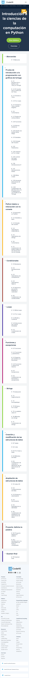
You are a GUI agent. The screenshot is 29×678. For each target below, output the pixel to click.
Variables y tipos (16, 218)
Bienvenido (11, 57)
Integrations (3, 609)
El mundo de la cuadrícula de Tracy (16, 90)
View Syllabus (14, 40)
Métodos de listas (15, 456)
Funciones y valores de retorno (16, 365)
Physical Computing (20, 631)
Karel (17, 615)
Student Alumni (4, 649)
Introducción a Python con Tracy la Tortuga (16, 83)
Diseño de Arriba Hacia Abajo (16, 132)
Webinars (3, 644)
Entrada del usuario (15, 223)
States (2, 633)
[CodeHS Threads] (20, 573)
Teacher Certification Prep (6, 624)
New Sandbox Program (21, 602)
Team (17, 640)
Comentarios (15, 112)
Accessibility (18, 651)
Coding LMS (3, 580)
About (17, 638)
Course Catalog (12, 5)
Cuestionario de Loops (16, 331)
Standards (18, 589)
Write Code (3, 607)
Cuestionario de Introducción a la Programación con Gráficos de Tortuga (16, 190)
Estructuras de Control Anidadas (16, 324)
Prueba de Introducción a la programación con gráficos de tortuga (14, 74)
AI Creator (3, 591)
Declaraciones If (16, 164)
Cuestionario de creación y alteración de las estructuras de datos (16, 464)
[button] (15, 56)
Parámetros (14, 147)
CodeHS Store (6, 675)
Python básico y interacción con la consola (13, 206)
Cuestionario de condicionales (16, 297)
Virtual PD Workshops (5, 622)
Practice (18, 591)
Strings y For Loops (15, 406)
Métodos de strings (15, 417)
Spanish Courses (20, 588)
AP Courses (18, 582)
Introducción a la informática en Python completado (16, 542)
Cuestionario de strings (16, 423)
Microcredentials (4, 626)
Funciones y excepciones (11, 343)
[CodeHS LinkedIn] (13, 573)
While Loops (15, 175)
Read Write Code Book (6, 640)
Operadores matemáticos (15, 229)
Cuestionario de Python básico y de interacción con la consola (16, 249)
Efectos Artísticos (15, 126)
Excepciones (15, 371)
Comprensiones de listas (16, 489)
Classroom (3, 602)
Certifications (4, 588)
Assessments (19, 626)
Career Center (4, 647)
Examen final (12, 554)
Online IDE (3, 582)
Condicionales (12, 261)
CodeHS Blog (4, 638)
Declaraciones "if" (15, 269)
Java (17, 607)
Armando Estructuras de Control (16, 182)
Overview (14, 46)
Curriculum (6, 5)
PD (1, 616)
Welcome (16, 60)
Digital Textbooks (20, 595)
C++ (17, 611)
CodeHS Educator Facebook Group (10, 669)
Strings (9, 388)
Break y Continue (15, 318)
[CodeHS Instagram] (11, 573)
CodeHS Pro (3, 584)
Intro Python (19, 5)
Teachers (3, 658)
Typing (2, 593)
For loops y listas (16, 451)
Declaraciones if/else (15, 170)
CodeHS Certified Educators (8, 663)
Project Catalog (19, 580)
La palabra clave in (16, 412)
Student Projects (4, 645)
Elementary (18, 584)
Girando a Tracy (16, 96)
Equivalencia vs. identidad (16, 506)
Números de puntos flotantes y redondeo (16, 290)
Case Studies (4, 631)
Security (18, 649)
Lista (15, 447)
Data (2, 606)
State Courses (19, 586)
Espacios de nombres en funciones (16, 359)
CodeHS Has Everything (21, 618)
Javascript (18, 604)
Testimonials (3, 634)
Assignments (4, 600)
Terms (17, 645)
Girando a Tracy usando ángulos (16, 106)
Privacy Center (19, 644)
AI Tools (2, 611)
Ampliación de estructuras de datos (14, 479)
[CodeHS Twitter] (17, 573)
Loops (9, 307)
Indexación (17, 392)
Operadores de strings (16, 236)
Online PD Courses (5, 618)
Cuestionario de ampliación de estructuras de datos (16, 514)
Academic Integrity (5, 613)
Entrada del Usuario (15, 141)
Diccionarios (15, 500)
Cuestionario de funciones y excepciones (16, 378)
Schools (3, 656)
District (2, 654)
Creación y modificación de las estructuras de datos (14, 437)
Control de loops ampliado (15, 158)
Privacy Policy (19, 647)
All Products (3, 578)
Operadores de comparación (16, 276)
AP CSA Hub (19, 597)
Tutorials (18, 593)
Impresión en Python (15, 213)
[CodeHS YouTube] (15, 573)
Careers (18, 642)
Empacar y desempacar (16, 495)
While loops (17, 310)
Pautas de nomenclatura (16, 117)
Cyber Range (4, 595)
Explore (24, 5)
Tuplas (15, 443)
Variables (17, 137)
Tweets (2, 636)
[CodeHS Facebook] (9, 573)
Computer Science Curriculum (7, 586)
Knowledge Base (4, 642)
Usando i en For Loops (16, 152)
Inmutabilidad (15, 401)
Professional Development (6, 589)
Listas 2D (16, 484)
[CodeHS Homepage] (8, 2)
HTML (17, 609)
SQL (17, 613)
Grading (3, 604)
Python (17, 606)
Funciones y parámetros (16, 352)
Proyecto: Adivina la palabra (14, 528)
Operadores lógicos (15, 282)
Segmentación (15, 396)
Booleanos (17, 264)
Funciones (17, 122)
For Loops (17, 101)
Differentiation (19, 622)
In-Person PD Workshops (6, 620)
